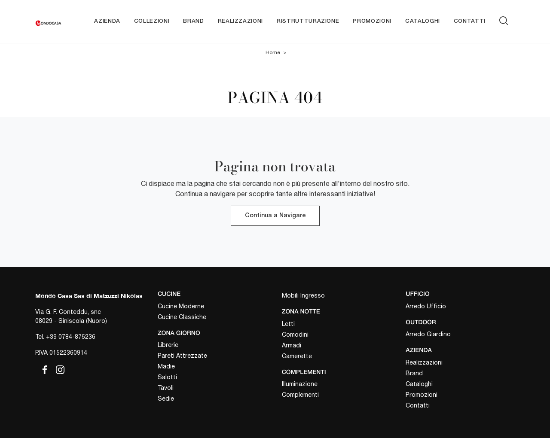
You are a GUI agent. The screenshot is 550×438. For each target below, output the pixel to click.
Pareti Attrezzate (182, 355)
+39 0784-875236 (70, 336)
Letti (288, 323)
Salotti (167, 377)
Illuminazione (300, 383)
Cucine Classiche (182, 316)
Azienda (107, 21)
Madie (166, 366)
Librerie (168, 344)
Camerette (297, 356)
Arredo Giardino (428, 334)
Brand (193, 21)
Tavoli (166, 387)
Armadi (291, 345)
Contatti (470, 21)
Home (273, 52)
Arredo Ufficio (426, 306)
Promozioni (372, 21)
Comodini (295, 334)
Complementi (300, 394)
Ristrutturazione (308, 21)
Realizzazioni (240, 21)
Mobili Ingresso (303, 295)
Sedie (166, 398)
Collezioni (152, 21)
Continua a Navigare (275, 216)
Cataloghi (422, 21)
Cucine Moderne (181, 306)
